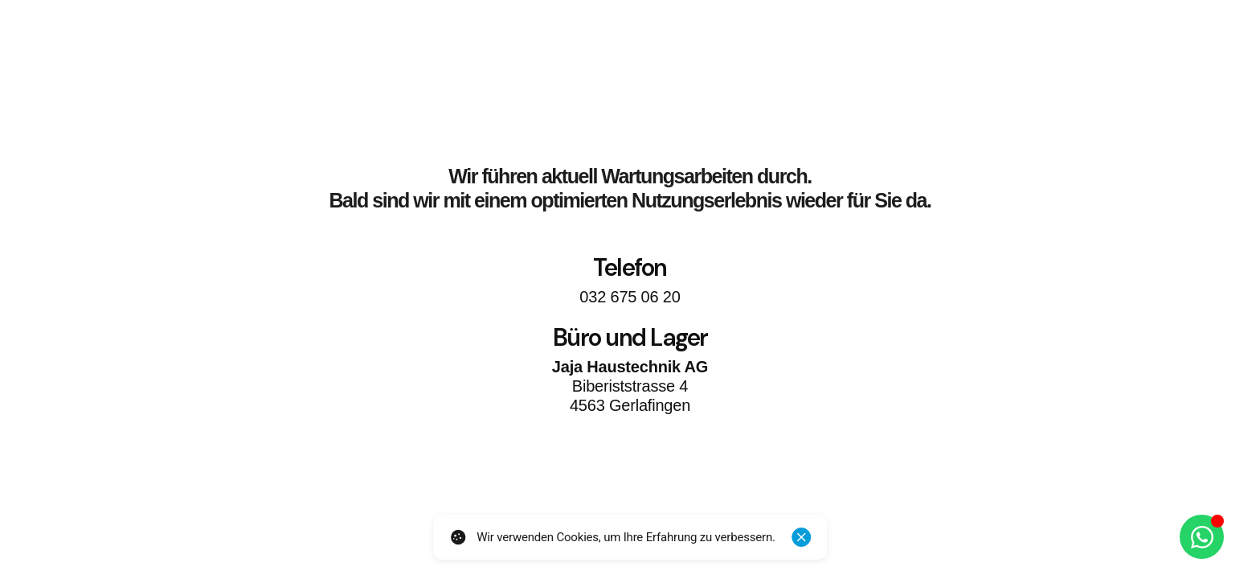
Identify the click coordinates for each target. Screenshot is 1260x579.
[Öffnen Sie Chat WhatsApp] (1202, 537)
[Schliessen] (801, 537)
